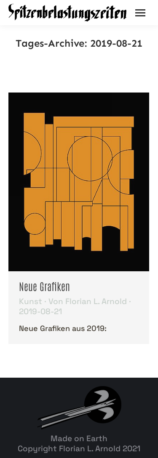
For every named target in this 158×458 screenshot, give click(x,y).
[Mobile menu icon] (140, 13)
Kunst (30, 301)
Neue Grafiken (44, 285)
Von (87, 302)
